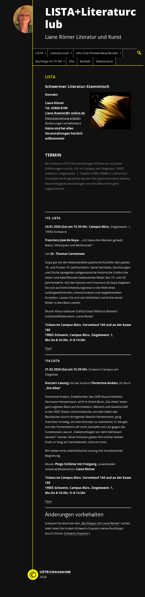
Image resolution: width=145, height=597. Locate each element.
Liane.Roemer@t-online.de (65, 113)
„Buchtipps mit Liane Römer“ (100, 523)
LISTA (39, 53)
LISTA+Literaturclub (90, 17)
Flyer (48, 348)
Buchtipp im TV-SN (48, 61)
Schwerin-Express (76, 533)
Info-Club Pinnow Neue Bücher (97, 53)
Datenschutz (104, 61)
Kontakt (85, 61)
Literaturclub (59, 53)
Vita (71, 61)
